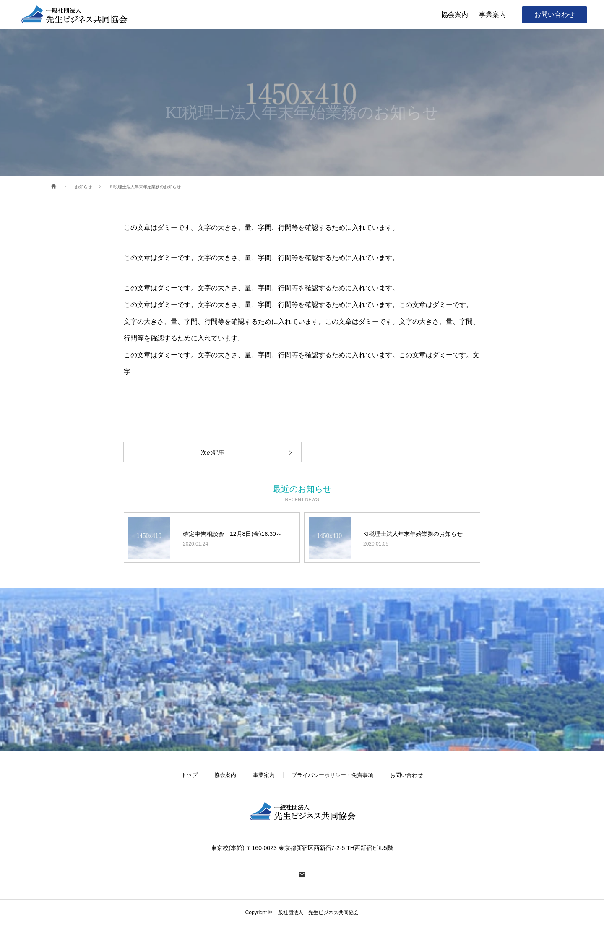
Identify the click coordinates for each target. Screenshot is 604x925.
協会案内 (225, 775)
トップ (189, 775)
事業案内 (264, 775)
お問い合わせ (554, 14)
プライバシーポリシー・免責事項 (332, 775)
